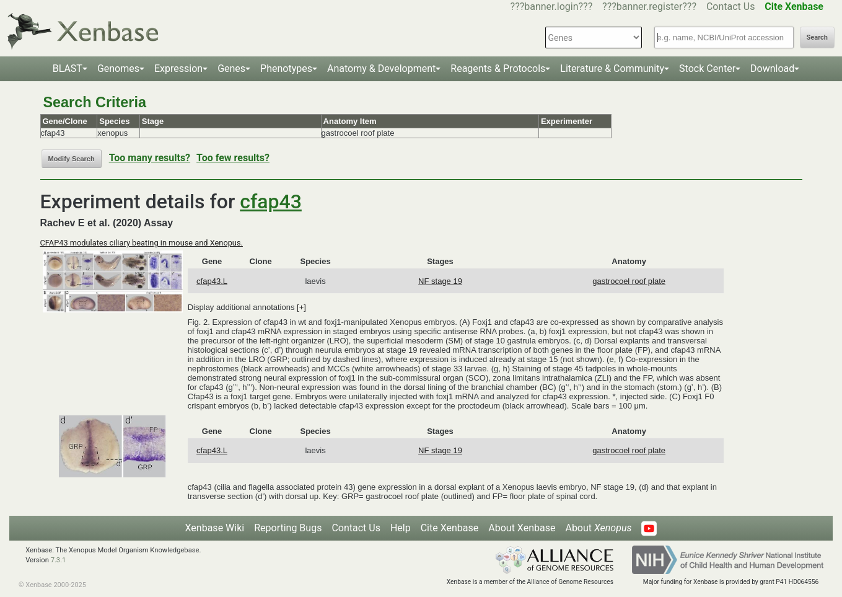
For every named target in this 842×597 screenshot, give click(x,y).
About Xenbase (521, 528)
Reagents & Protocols (497, 68)
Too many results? (149, 158)
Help (400, 528)
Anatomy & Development (381, 68)
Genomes (118, 68)
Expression (178, 68)
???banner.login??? (552, 6)
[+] (301, 307)
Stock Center (707, 68)
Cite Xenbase (450, 528)
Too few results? (233, 158)
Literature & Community (612, 68)
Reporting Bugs (288, 528)
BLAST (67, 68)
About (598, 528)
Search (817, 37)
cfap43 (271, 201)
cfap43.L (211, 281)
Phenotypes (286, 68)
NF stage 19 (440, 281)
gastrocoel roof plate (628, 281)
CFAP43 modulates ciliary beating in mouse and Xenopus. (141, 242)
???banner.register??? (649, 6)
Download (772, 68)
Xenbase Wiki (215, 528)
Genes (231, 68)
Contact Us (730, 6)
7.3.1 (58, 560)
